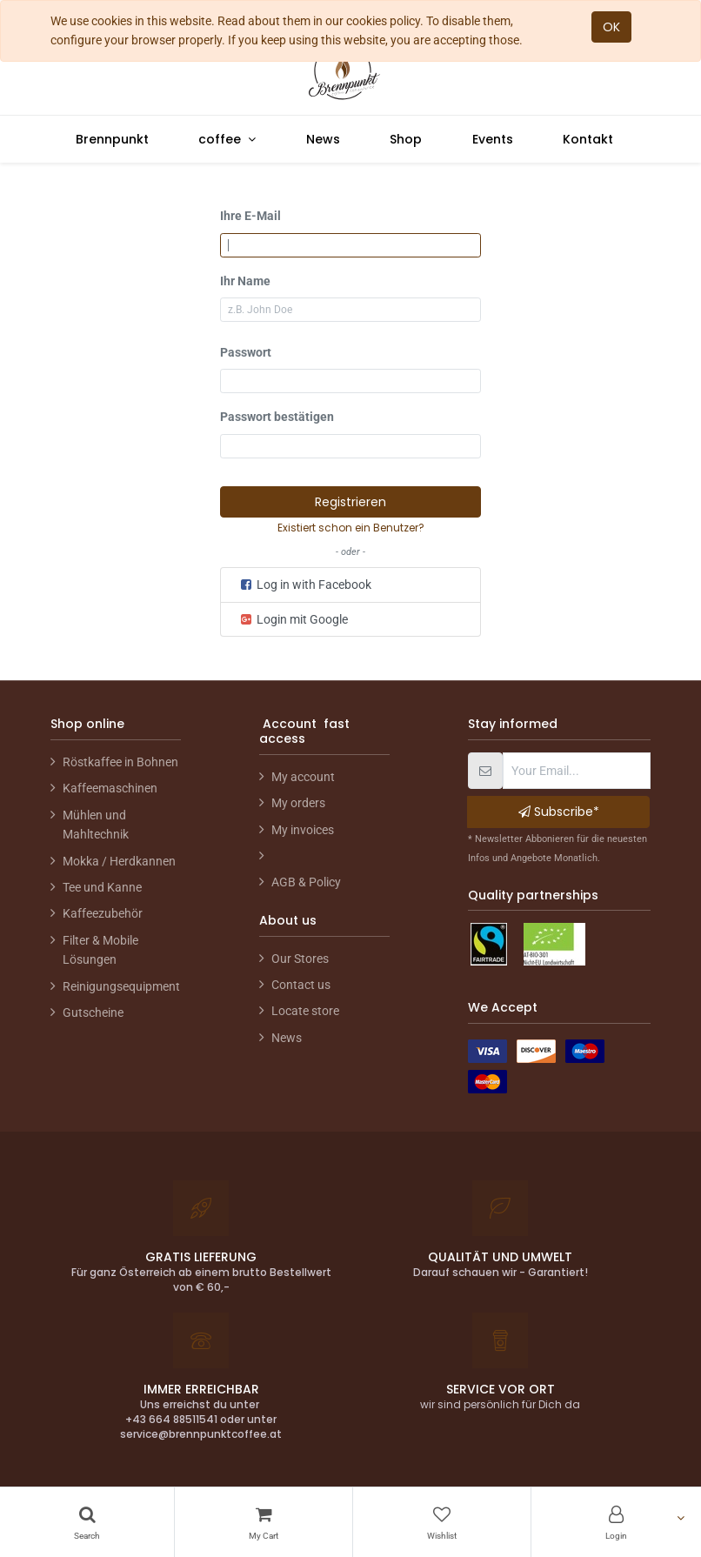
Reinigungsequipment (121, 986)
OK (611, 27)
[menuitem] (112, 139)
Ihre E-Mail (250, 216)
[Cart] (263, 1522)
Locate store (305, 1011)
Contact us (300, 985)
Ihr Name (245, 281)
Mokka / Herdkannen (119, 861)
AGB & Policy (306, 882)
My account (303, 777)
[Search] (87, 1522)
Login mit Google (293, 619)
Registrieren (350, 502)
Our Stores (300, 959)
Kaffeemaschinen (110, 788)
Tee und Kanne (102, 887)
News (286, 1038)
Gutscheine (93, 1012)
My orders (298, 803)
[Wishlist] (442, 1522)
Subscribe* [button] (558, 811)
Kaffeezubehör (103, 913)
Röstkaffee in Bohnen (120, 762)
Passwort (245, 352)
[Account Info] (616, 1522)
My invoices (302, 830)
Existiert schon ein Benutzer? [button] (350, 527)
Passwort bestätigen (277, 417)
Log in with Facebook (304, 584)
